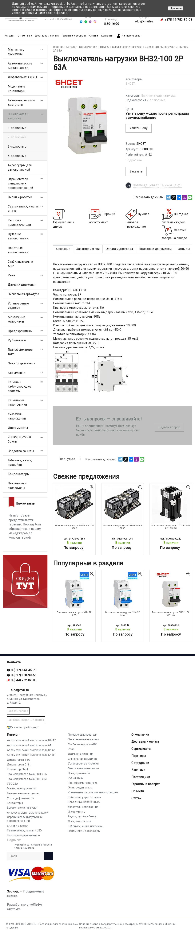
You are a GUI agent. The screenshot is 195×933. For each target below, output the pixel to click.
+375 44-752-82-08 (178, 19)
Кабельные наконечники (17, 402)
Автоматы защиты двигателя (21, 102)
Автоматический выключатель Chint (31, 750)
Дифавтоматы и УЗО (23, 77)
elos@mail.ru (144, 21)
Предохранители (20, 331)
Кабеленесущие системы (84, 797)
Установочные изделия (18, 306)
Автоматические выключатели (20, 66)
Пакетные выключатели (18, 250)
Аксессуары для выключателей (20, 167)
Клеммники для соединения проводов (93, 792)
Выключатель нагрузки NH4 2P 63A (122, 613)
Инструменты (18, 428)
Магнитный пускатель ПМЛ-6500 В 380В (122, 527)
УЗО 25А (12, 783)
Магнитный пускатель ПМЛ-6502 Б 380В (74, 527)
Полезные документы (155, 249)
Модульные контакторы (16, 89)
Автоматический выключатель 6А (29, 745)
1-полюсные (17, 128)
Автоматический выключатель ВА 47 (31, 740)
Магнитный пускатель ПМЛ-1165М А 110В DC (170, 527)
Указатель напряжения (17, 416)
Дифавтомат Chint (19, 764)
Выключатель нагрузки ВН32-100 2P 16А (171, 613)
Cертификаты (141, 749)
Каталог (13, 734)
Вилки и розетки (20, 197)
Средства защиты (21, 451)
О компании (140, 734)
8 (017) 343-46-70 (23, 670)
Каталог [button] (9, 35)
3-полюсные (17, 146)
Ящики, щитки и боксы (19, 439)
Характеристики (88, 249)
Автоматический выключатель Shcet (31, 754)
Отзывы (184, 249)
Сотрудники (140, 763)
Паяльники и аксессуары (17, 486)
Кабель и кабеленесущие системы (19, 386)
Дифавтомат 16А (18, 759)
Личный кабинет (129, 35)
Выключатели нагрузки (158, 95)
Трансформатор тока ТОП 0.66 (27, 774)
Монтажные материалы (17, 319)
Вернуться (64, 459)
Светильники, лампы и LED (23, 209)
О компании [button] (25, 35)
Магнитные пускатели (16, 52)
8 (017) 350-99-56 (23, 675)
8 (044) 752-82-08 (23, 680)
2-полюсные (156, 100)
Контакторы (15, 802)
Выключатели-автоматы (23, 793)
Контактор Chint (17, 769)
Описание (63, 249)
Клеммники (16, 373)
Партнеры (138, 756)
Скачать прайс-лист (23, 727)
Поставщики (140, 777)
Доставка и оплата (47, 35)
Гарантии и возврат (74, 35)
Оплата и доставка (119, 249)
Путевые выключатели (18, 236)
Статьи (93, 35)
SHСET (130, 83)
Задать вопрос (169, 427)
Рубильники (17, 340)
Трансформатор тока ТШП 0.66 (27, 778)
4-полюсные (17, 156)
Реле (11, 275)
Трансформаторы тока (20, 352)
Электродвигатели (21, 363)
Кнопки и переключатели (19, 222)
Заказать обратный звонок (26, 719)
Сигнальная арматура (23, 294)
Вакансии (138, 770)
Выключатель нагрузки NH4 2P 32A (74, 613)
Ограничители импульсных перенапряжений (20, 183)
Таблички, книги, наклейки (20, 462)
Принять (176, 8)
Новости (137, 791)
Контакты (107, 35)
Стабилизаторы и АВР (20, 264)
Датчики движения (22, 284)
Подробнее (133, 160)
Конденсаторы (19, 474)
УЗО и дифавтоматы (20, 798)
